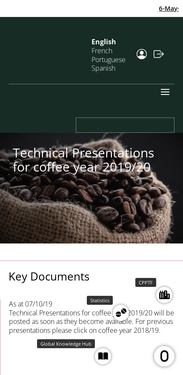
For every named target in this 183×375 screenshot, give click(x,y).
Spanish (103, 68)
